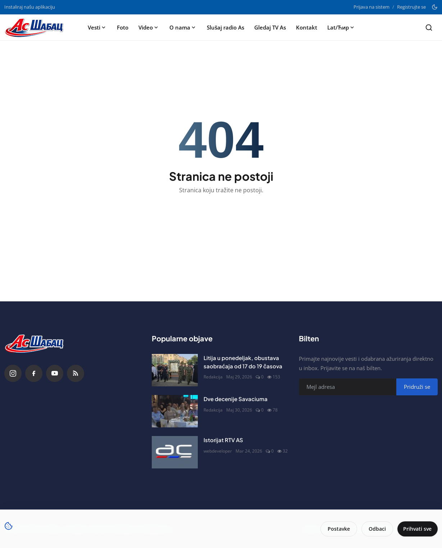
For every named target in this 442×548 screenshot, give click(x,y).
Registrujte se (411, 7)
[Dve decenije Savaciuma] (175, 411)
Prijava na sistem (371, 7)
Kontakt (306, 27)
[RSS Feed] (75, 373)
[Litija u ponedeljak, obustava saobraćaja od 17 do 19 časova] (175, 370)
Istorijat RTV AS (223, 439)
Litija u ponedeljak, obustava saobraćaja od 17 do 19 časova (243, 361)
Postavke (336, 529)
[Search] (429, 27)
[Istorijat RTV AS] (175, 452)
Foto (122, 27)
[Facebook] (33, 373)
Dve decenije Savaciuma (236, 398)
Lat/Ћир (341, 27)
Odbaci (374, 529)
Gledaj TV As (270, 27)
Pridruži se (417, 386)
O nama (183, 27)
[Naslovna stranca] (36, 27)
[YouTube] (54, 373)
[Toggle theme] (435, 7)
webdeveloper (218, 451)
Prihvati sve (416, 529)
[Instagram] (13, 373)
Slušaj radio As (225, 27)
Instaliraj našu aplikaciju (29, 7)
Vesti (97, 27)
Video (148, 27)
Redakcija (213, 377)
